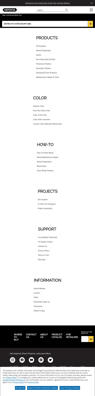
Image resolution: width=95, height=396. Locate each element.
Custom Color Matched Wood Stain (47, 124)
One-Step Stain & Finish (45, 59)
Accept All (20, 387)
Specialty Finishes (43, 68)
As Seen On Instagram (47, 204)
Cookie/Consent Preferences (14, 379)
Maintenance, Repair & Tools (47, 77)
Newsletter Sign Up (42, 302)
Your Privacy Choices (69, 387)
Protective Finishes (43, 64)
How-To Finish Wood (45, 153)
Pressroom (38, 306)
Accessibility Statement (47, 237)
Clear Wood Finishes (45, 171)
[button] (91, 10)
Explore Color (38, 106)
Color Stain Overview (41, 119)
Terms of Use (43, 255)
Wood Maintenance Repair (47, 157)
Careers (37, 293)
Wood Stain (41, 166)
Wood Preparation (43, 51)
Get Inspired (43, 200)
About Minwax (39, 288)
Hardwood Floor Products (46, 73)
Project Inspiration (45, 208)
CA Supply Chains (45, 242)
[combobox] (50, 10)
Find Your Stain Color (41, 111)
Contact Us (42, 246)
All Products (41, 46)
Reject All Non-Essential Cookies (42, 387)
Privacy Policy (43, 251)
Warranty (42, 260)
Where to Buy (39, 311)
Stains (38, 55)
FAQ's (36, 297)
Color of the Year (40, 115)
